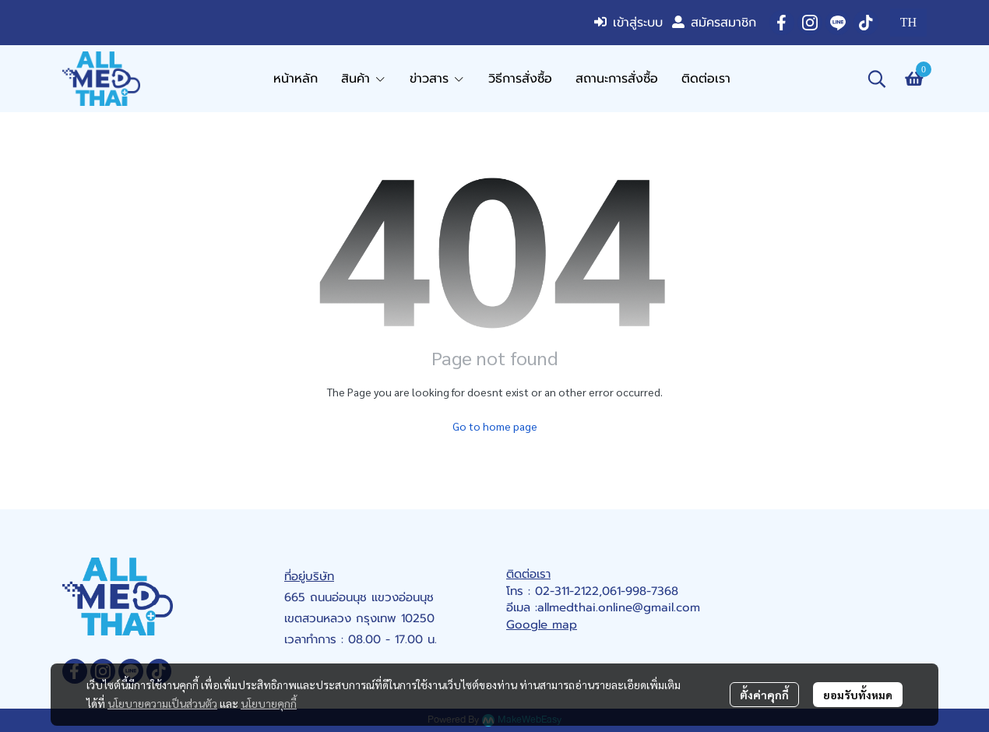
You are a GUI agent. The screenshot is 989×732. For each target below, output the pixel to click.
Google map (541, 624)
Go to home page (494, 426)
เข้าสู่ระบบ (628, 22)
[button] (908, 23)
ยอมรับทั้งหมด (857, 695)
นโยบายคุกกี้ (269, 703)
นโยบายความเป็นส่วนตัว (162, 703)
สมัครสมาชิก (714, 22)
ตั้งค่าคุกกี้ (764, 695)
